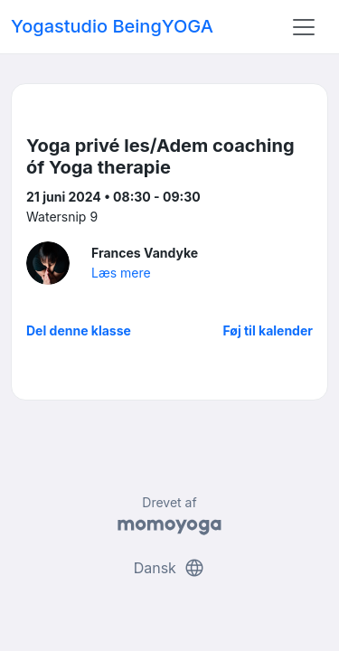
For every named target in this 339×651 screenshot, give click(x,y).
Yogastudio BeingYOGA (112, 26)
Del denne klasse (78, 330)
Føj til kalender (267, 330)
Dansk (170, 568)
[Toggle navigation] (303, 27)
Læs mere (121, 272)
